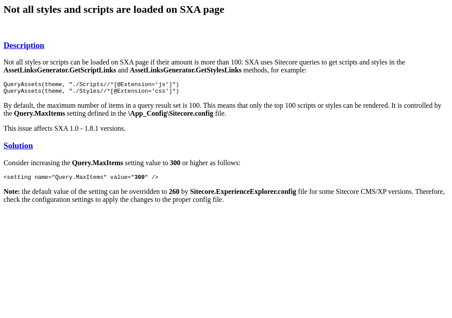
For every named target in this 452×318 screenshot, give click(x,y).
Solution (18, 148)
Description (24, 45)
